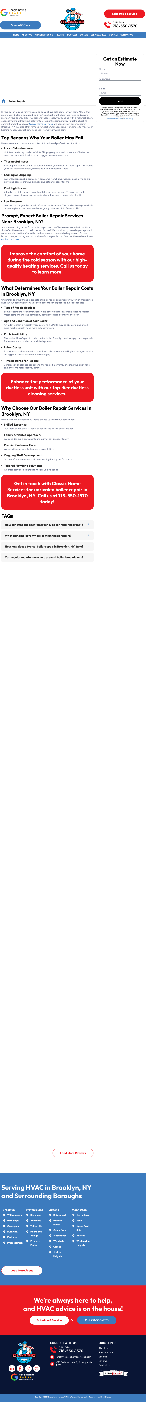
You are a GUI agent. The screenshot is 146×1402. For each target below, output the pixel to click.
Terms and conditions (96, 1397)
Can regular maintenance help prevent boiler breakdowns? (44, 557)
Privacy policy (83, 1397)
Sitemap (108, 1397)
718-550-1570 (125, 25)
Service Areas (98, 35)
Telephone (103, 77)
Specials (113, 35)
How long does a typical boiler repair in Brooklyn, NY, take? (44, 546)
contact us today (10, 239)
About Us (27, 35)
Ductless (72, 35)
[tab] (47, 525)
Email (100, 87)
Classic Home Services (41, 123)
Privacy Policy (127, 122)
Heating (60, 35)
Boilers (84, 35)
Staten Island (34, 1210)
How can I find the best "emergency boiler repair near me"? (44, 524)
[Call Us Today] (107, 24)
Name (101, 66)
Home (16, 35)
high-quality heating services (47, 263)
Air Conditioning (44, 35)
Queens (54, 1210)
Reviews (103, 1360)
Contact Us (126, 35)
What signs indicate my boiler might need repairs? (38, 535)
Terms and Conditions (112, 121)
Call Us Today (118, 22)
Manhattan (79, 1210)
